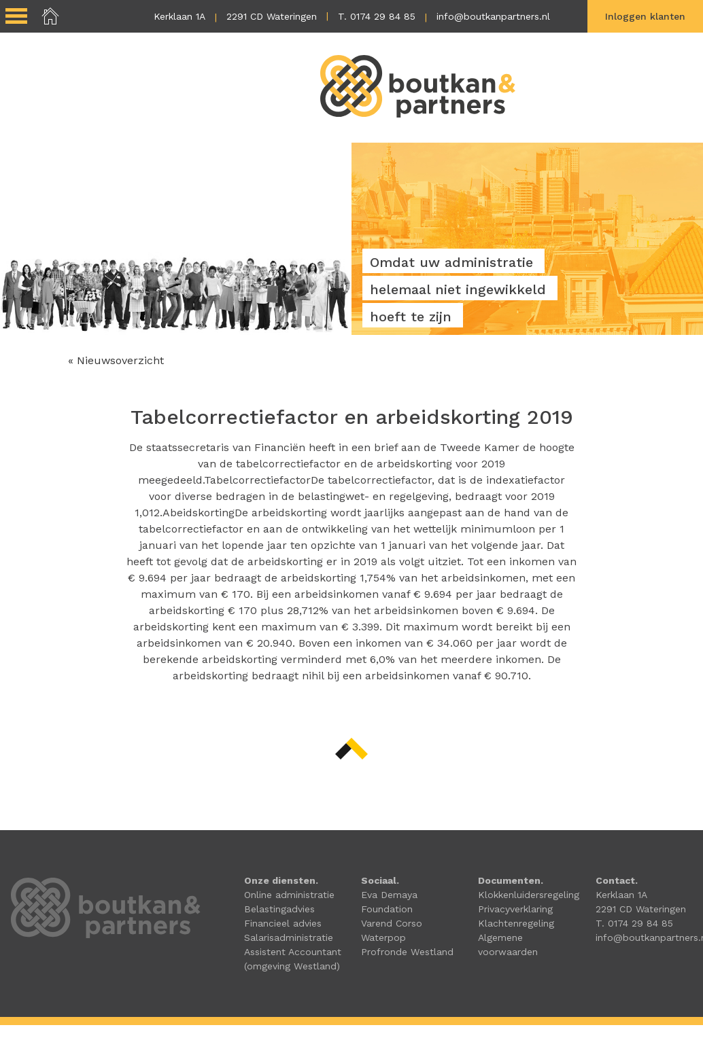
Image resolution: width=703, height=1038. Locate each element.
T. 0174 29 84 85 (376, 16)
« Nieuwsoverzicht (116, 361)
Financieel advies (283, 923)
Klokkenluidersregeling (528, 895)
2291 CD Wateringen (271, 16)
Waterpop (383, 938)
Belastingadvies (279, 909)
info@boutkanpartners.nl (493, 16)
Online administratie (289, 895)
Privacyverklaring (515, 909)
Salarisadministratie (288, 938)
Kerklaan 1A (179, 16)
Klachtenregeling (516, 923)
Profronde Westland (407, 952)
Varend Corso (391, 923)
